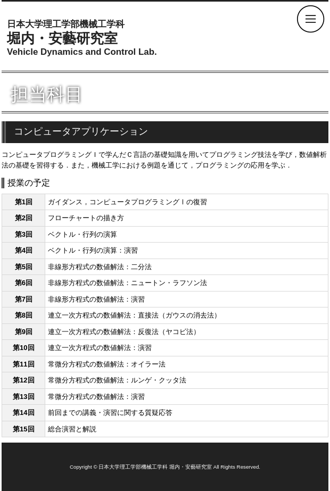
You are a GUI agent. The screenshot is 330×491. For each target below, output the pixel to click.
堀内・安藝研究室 (82, 38)
